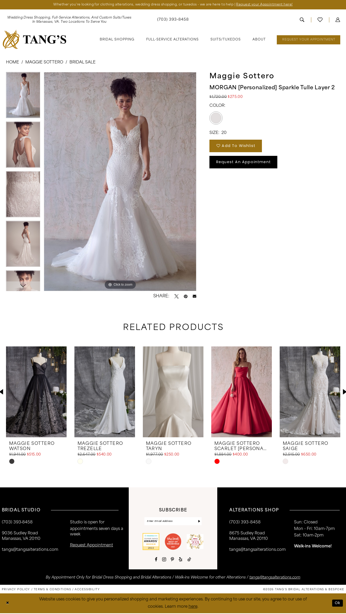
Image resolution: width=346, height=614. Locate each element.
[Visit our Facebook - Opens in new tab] (156, 560)
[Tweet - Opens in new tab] (176, 296)
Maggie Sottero (44, 63)
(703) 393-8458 (245, 523)
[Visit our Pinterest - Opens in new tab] (172, 560)
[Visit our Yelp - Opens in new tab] (181, 560)
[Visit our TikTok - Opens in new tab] (189, 560)
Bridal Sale (82, 63)
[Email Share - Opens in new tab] (194, 296)
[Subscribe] (199, 521)
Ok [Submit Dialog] (338, 604)
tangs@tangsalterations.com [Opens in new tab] (274, 578)
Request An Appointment (244, 164)
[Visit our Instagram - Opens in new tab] (164, 560)
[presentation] (36, 392)
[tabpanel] (23, 97)
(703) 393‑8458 (17, 523)
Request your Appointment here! (267, 5)
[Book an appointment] (308, 40)
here (193, 607)
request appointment (91, 546)
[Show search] (302, 20)
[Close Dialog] (7, 604)
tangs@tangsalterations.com (30, 550)
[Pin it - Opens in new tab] (185, 296)
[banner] (34, 39)
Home (12, 63)
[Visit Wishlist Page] (320, 20)
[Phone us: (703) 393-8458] (173, 20)
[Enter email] (173, 521)
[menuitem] (173, 20)
